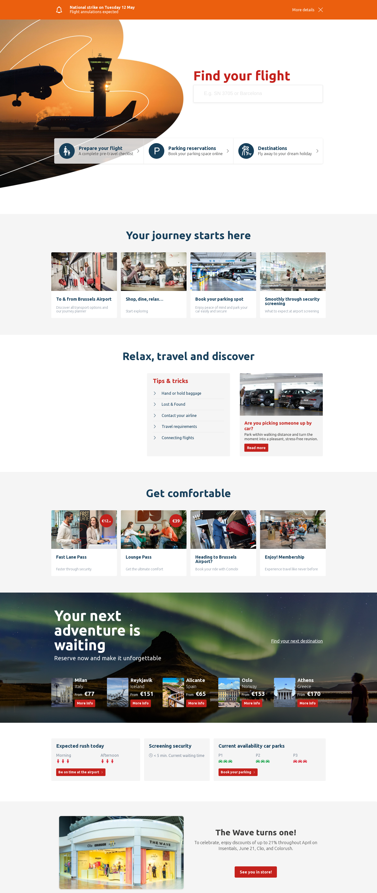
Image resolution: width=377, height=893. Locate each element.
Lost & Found (169, 403)
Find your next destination (294, 639)
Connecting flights (173, 436)
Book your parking (238, 770)
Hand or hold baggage (177, 392)
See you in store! (256, 870)
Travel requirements (175, 425)
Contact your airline (175, 414)
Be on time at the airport (80, 770)
